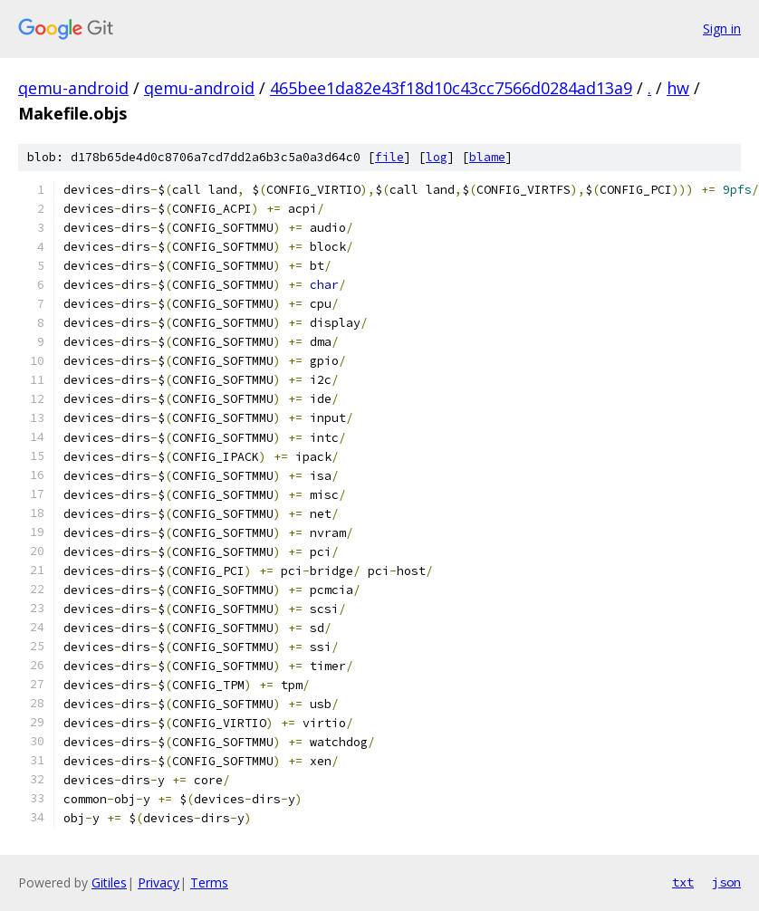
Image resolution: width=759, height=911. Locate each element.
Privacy (158, 882)
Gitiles (109, 882)
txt (683, 882)
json (726, 882)
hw (678, 88)
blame (487, 157)
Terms (209, 882)
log (436, 157)
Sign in (722, 28)
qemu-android (73, 88)
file (389, 157)
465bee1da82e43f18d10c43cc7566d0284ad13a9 (451, 88)
